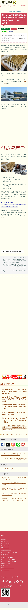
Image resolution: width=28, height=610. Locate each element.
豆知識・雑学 (5, 547)
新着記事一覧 (5, 545)
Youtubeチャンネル (6, 554)
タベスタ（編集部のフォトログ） (10, 552)
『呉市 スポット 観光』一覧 (9, 434)
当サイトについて (6, 561)
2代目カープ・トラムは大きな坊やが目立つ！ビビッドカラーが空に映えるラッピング (13, 454)
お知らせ (14, 561)
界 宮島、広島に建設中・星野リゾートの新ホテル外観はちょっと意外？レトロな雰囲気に (14, 489)
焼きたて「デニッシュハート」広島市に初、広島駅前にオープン (14, 478)
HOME (4, 539)
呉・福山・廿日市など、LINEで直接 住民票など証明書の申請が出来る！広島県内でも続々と (14, 391)
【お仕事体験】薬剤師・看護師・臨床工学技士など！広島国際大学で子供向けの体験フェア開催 (14, 428)
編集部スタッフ (6, 563)
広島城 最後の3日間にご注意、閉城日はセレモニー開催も (14, 483)
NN (3, 469)
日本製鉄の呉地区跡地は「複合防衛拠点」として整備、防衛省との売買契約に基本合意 (14, 407)
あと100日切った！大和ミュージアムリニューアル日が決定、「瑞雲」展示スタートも (14, 399)
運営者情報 (5, 565)
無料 (12, 469)
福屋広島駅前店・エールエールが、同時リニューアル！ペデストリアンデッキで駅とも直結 (14, 499)
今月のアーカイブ (6, 550)
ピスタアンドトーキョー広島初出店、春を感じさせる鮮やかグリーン (14, 494)
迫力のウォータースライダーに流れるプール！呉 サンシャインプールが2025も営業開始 (14, 420)
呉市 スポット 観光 (14, 28)
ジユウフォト (5, 570)
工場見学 (7, 469)
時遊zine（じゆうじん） (8, 568)
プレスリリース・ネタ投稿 (8, 559)
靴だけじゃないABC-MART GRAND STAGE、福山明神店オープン (14, 459)
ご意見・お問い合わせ (7, 557)
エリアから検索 (6, 543)
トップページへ (23, 434)
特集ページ (5, 541)
